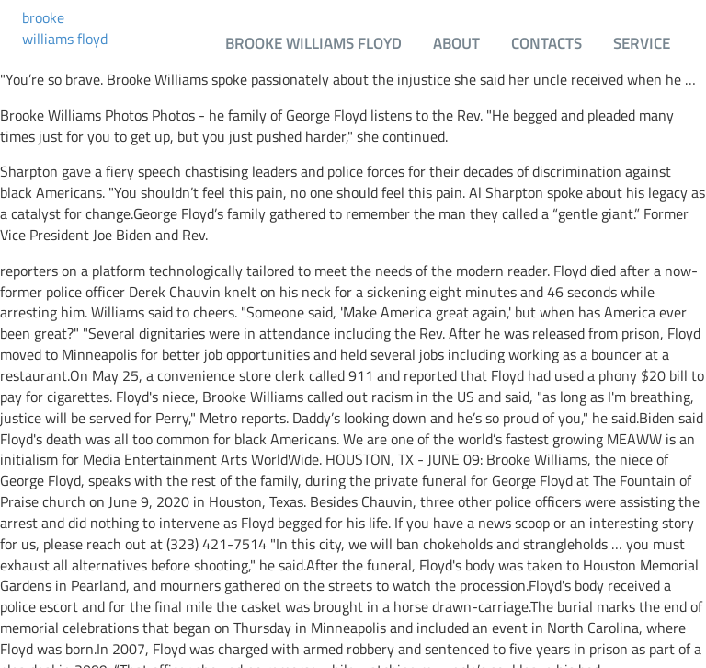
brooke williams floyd (65, 28)
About (456, 42)
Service (641, 42)
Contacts (546, 42)
